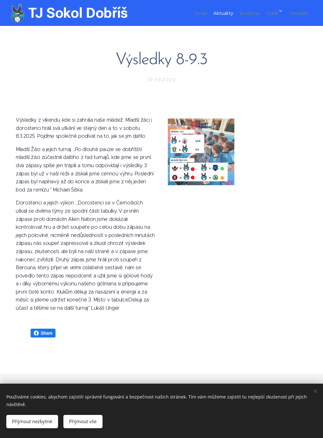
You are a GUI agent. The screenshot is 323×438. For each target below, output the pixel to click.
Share (43, 333)
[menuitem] (188, 13)
